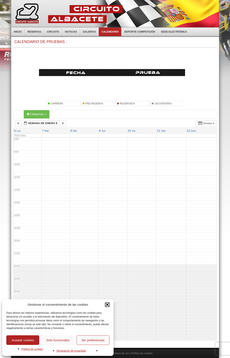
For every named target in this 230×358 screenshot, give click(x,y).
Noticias (71, 31)
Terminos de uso (119, 353)
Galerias (89, 31)
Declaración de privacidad (71, 350)
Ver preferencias (93, 340)
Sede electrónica (174, 31)
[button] (107, 304)
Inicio (18, 31)
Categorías (36, 114)
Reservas (34, 31)
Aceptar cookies (22, 340)
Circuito (53, 31)
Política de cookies (32, 349)
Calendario (110, 31)
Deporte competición (139, 31)
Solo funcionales (58, 340)
